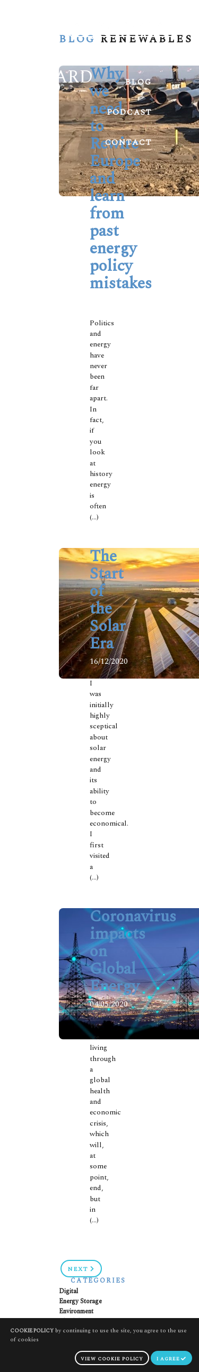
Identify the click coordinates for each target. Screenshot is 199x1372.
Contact (128, 142)
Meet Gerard (118, 52)
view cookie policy (112, 1359)
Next (81, 1269)
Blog (138, 82)
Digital (68, 1291)
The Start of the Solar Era (108, 600)
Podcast (129, 112)
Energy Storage (80, 1301)
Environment (76, 1311)
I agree (171, 1359)
